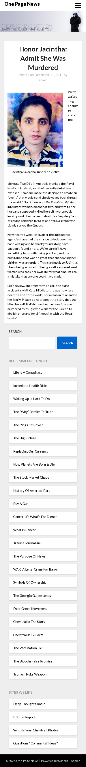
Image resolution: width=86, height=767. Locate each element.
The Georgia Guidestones (32, 596)
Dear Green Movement (30, 609)
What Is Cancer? (25, 530)
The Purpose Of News (29, 556)
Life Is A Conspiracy (27, 372)
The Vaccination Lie (27, 648)
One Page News (22, 4)
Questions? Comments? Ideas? (35, 743)
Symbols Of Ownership (30, 582)
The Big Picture (24, 438)
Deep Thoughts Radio (29, 704)
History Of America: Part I (32, 491)
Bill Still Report (24, 717)
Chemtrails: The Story (29, 622)
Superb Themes (69, 761)
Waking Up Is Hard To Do (31, 399)
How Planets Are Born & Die (34, 464)
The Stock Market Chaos (31, 477)
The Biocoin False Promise (32, 661)
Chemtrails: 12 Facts (28, 635)
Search (15, 331)
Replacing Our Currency (30, 451)
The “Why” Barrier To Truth (33, 412)
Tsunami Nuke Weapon (30, 674)
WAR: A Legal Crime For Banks (35, 569)
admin (43, 80)
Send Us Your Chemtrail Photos (36, 730)
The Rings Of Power (28, 425)
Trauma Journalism (27, 543)
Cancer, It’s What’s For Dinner (35, 517)
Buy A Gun (20, 504)
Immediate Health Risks (30, 386)
